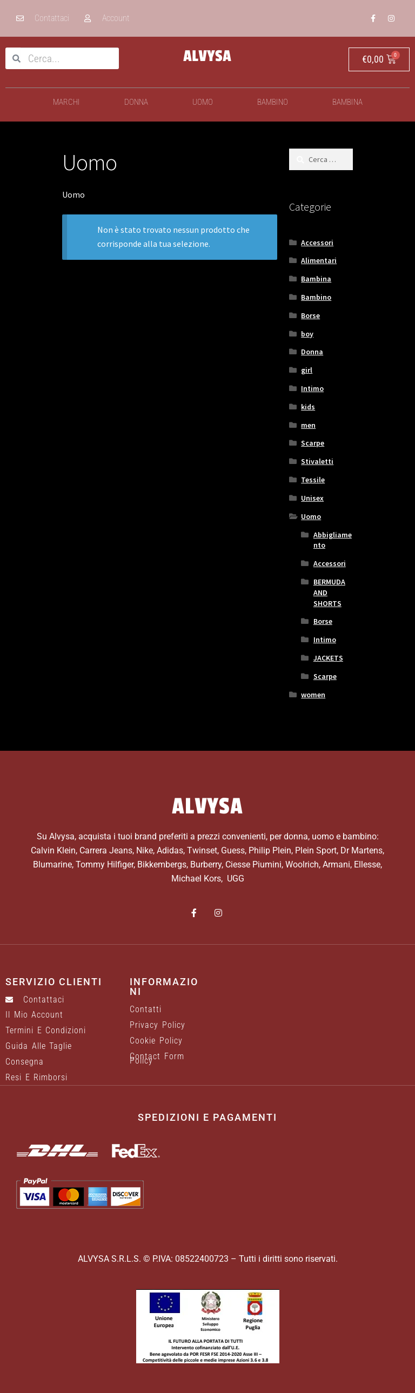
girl (306, 370)
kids (308, 407)
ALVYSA (207, 56)
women (313, 694)
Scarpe (312, 443)
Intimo (312, 388)
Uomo (202, 102)
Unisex (312, 498)
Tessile (313, 479)
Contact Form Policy (157, 1058)
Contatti (146, 1009)
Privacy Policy (157, 1025)
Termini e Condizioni (45, 1030)
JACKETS (328, 658)
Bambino (272, 102)
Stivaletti (317, 461)
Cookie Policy (156, 1041)
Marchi (66, 102)
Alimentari (319, 260)
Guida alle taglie (38, 1046)
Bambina (347, 102)
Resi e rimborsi (36, 1077)
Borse (310, 315)
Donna (136, 102)
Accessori (317, 242)
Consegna (24, 1062)
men (308, 425)
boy (307, 334)
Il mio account (34, 1015)
